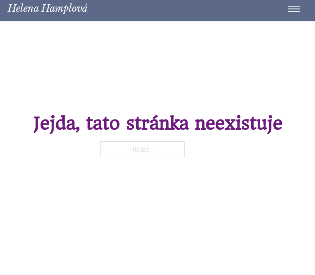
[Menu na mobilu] (294, 7)
